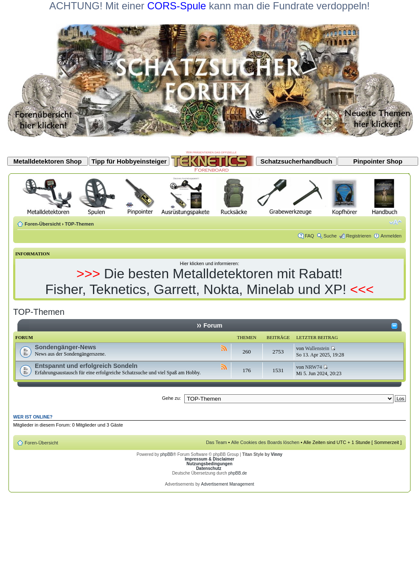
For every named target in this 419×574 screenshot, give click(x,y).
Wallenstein (317, 348)
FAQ (309, 235)
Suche (330, 235)
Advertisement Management (227, 484)
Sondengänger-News (65, 347)
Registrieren (358, 235)
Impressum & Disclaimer (209, 459)
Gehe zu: (171, 398)
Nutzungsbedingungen (209, 463)
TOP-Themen (79, 223)
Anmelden (391, 235)
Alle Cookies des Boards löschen (265, 442)
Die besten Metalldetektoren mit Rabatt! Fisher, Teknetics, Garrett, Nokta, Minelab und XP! (195, 281)
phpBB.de (237, 473)
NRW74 (313, 367)
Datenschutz (208, 468)
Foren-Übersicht (43, 223)
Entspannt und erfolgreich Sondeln (86, 365)
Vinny (276, 454)
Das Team (216, 442)
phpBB (166, 454)
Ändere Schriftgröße (395, 222)
